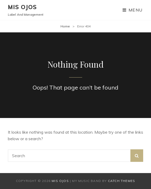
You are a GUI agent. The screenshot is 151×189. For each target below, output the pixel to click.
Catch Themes (121, 181)
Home (65, 26)
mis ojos (22, 7)
